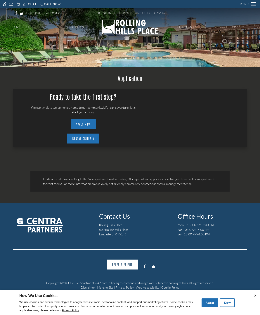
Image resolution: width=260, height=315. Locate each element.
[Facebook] (145, 268)
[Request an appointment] (18, 4)
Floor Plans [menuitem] (74, 27)
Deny (227, 302)
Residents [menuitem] (187, 27)
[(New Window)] (16, 13)
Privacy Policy (125, 287)
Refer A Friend (122, 264)
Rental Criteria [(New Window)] (83, 138)
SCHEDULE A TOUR (42, 13)
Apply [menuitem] (237, 27)
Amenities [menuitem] (24, 27)
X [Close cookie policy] (255, 295)
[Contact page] (11, 4)
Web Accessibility (147, 287)
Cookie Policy (170, 287)
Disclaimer (88, 287)
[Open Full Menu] (247, 4)
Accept (210, 302)
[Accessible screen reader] (4, 4)
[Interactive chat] (30, 4)
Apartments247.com (93, 283)
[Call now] (50, 4)
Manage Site (105, 287)
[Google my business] (153, 268)
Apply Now (83, 124)
